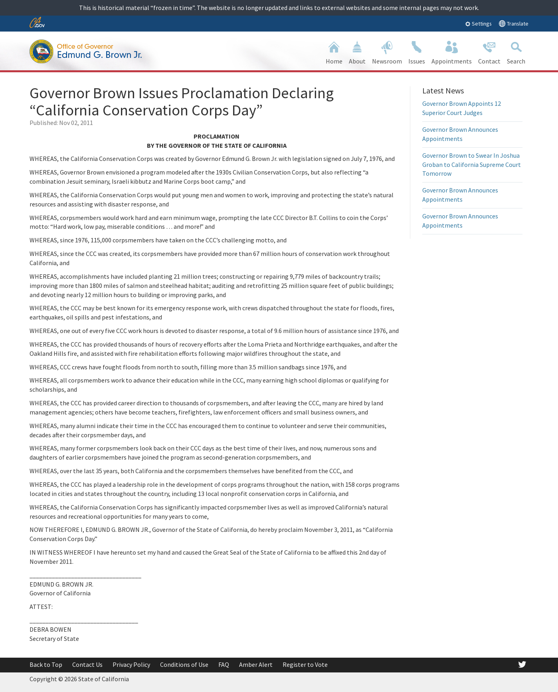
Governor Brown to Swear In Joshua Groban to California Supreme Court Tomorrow (471, 164)
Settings (478, 23)
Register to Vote (305, 664)
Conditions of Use (184, 664)
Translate (513, 23)
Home (334, 51)
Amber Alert (256, 664)
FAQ (223, 664)
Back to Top (46, 664)
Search (516, 51)
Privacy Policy (131, 664)
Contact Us (87, 664)
